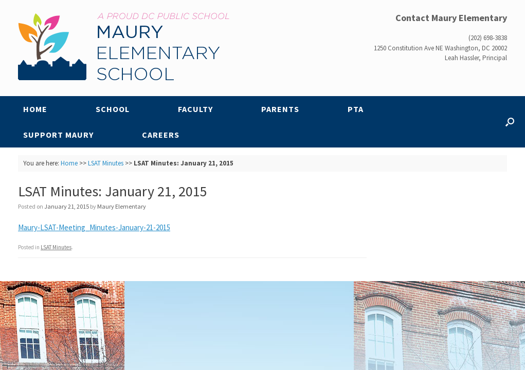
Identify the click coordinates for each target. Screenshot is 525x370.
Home (35, 109)
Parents (280, 109)
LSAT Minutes (105, 163)
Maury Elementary (121, 206)
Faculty (195, 109)
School (113, 109)
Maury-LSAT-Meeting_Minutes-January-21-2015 (94, 227)
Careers (160, 135)
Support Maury (58, 135)
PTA (356, 109)
